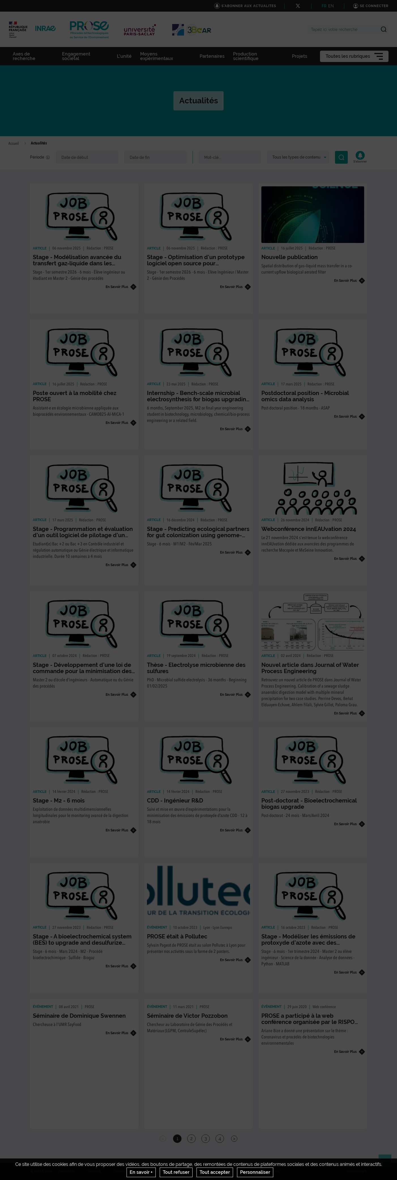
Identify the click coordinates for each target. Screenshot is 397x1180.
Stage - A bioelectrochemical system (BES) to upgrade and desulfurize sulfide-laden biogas (82, 942)
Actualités (66, 1171)
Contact (94, 1171)
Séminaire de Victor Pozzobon (187, 1015)
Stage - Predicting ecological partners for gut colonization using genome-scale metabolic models (198, 535)
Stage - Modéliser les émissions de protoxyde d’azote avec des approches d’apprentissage (308, 942)
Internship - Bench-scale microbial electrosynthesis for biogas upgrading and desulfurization (198, 399)
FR (324, 6)
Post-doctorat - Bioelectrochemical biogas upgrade (309, 803)
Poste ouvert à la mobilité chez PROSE (74, 396)
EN (331, 6)
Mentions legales (153, 1171)
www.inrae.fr (356, 1171)
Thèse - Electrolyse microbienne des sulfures (196, 668)
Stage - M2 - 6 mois (59, 800)
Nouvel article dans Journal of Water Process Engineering (310, 668)
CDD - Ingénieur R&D (175, 800)
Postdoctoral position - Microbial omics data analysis (305, 396)
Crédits (120, 1171)
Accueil (13, 144)
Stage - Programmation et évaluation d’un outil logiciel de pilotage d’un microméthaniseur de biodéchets (83, 535)
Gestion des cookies (263, 1171)
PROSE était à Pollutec (177, 936)
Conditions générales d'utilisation (207, 1171)
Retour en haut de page (387, 1163)
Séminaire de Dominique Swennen (79, 1015)
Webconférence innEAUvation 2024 (308, 529)
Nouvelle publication (289, 257)
